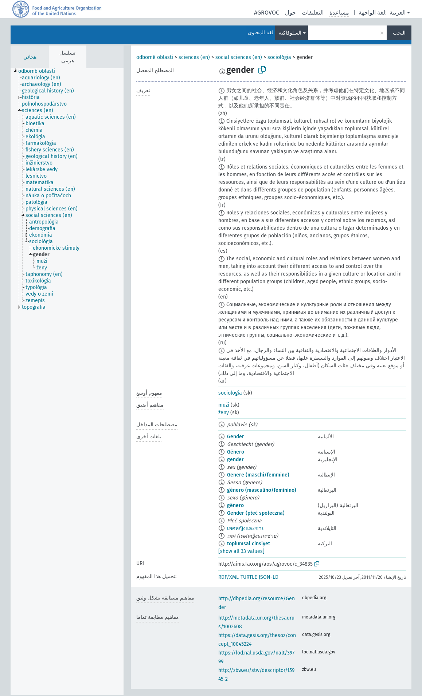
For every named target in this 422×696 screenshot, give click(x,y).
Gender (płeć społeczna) (256, 513)
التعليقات (313, 12)
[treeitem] (40, 71)
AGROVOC (266, 12)
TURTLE (249, 577)
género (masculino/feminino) (261, 490)
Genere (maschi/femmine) (258, 475)
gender (235, 459)
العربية (398, 12)
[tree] (67, 381)
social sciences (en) (238, 57)
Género (235, 452)
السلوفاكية (290, 33)
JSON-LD (268, 577)
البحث (399, 33)
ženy (223, 413)
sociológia (279, 57)
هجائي (29, 57)
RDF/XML (228, 577)
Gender (235, 437)
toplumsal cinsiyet (248, 544)
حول (290, 12)
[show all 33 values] (241, 551)
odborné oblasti (154, 57)
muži (223, 405)
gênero (235, 505)
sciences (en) (194, 57)
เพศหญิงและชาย (246, 528)
